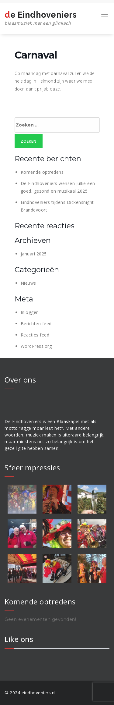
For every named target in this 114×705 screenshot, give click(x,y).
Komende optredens (42, 172)
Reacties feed (35, 335)
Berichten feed (36, 323)
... (60, 448)
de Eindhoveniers (41, 18)
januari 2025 (34, 254)
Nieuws (28, 283)
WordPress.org (36, 346)
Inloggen (30, 312)
